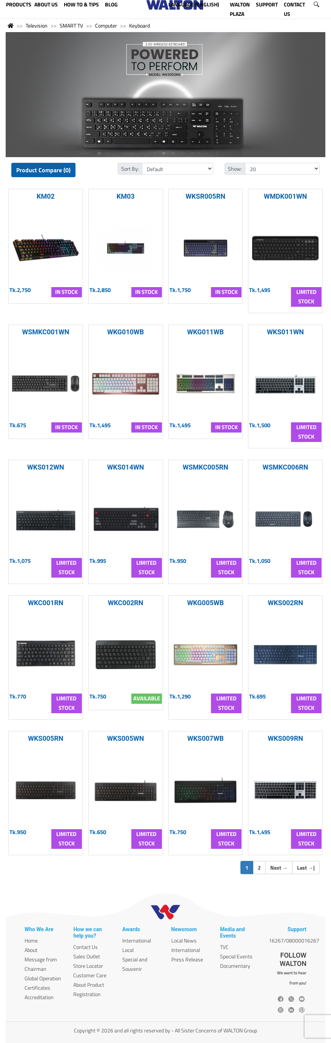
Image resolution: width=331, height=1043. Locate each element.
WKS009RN (285, 738)
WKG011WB (205, 332)
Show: (235, 169)
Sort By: (130, 169)
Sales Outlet (86, 956)
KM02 (46, 196)
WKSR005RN (205, 196)
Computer (106, 25)
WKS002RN (285, 603)
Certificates (37, 988)
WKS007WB (205, 738)
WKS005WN (125, 738)
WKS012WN (45, 467)
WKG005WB (205, 603)
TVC (224, 947)
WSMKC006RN (285, 467)
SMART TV (71, 25)
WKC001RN (45, 603)
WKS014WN (125, 467)
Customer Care (89, 975)
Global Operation (43, 978)
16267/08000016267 (294, 940)
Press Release (187, 959)
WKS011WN (285, 332)
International (136, 940)
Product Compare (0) (43, 170)
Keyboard (139, 25)
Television (37, 25)
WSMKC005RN (205, 467)
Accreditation (39, 997)
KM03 (126, 196)
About (31, 950)
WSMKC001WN (45, 332)
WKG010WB (125, 332)
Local (128, 950)
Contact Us (85, 947)
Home (31, 940)
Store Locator (88, 966)
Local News (184, 940)
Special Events (236, 956)
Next (279, 867)
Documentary (235, 966)
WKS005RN (45, 738)
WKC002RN (125, 603)
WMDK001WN (285, 196)
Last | (306, 867)
